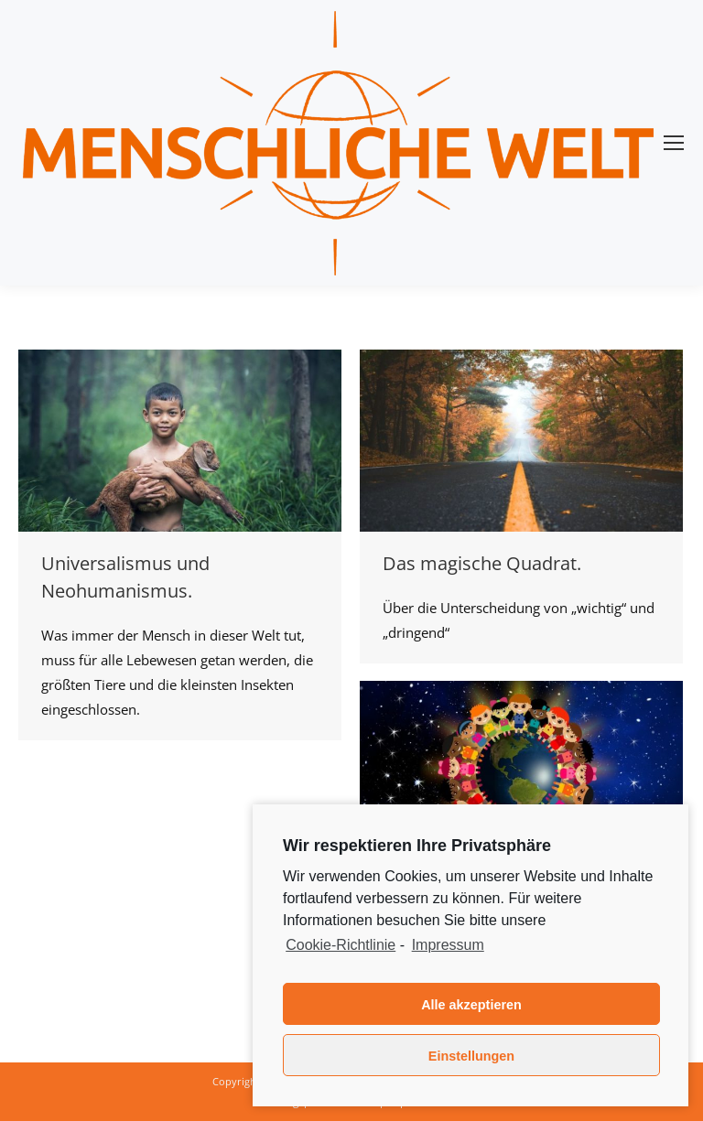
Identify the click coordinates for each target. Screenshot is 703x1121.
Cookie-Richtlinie (340, 945)
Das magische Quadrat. (482, 563)
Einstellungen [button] (471, 1056)
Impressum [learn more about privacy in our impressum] (448, 945)
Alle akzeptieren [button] (471, 1004)
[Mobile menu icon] (674, 143)
